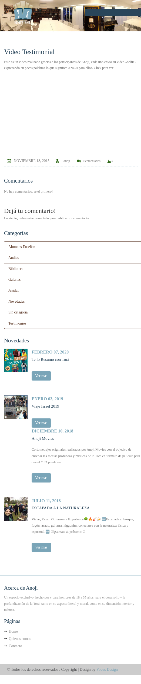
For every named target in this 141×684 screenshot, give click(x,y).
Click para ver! (104, 68)
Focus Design (107, 667)
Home (11, 629)
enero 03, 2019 (47, 398)
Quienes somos (17, 637)
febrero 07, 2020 (50, 351)
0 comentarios (91, 161)
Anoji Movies (43, 437)
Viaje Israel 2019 (45, 405)
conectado (42, 218)
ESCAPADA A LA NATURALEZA (61, 506)
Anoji (66, 161)
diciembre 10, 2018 (52, 429)
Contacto (13, 644)
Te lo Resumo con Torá (50, 358)
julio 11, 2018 (46, 499)
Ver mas (41, 375)
